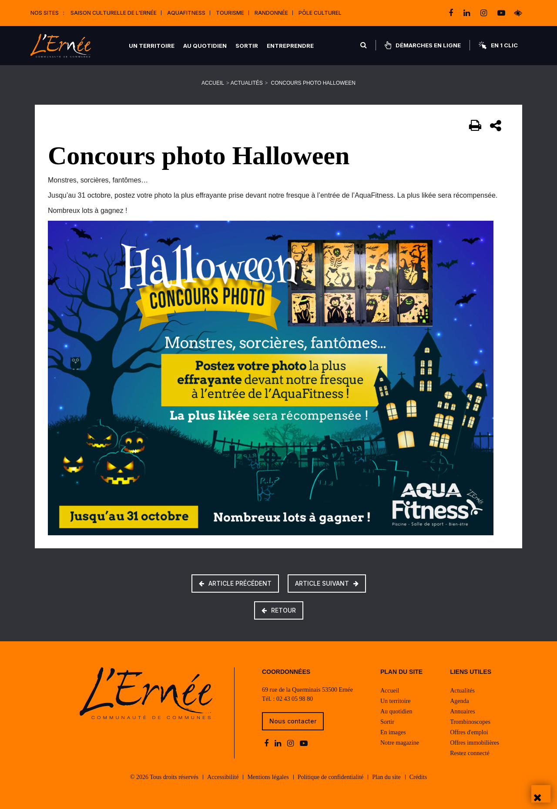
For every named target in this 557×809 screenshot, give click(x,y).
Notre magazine (399, 742)
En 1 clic (498, 45)
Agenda (459, 701)
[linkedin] (467, 13)
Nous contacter (292, 721)
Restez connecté (470, 753)
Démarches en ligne (423, 45)
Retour (279, 610)
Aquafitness (186, 13)
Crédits (418, 777)
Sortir (246, 45)
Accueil (212, 83)
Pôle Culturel (320, 13)
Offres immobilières (474, 742)
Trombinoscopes (470, 722)
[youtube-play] (501, 13)
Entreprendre (290, 45)
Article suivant (327, 583)
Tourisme (230, 13)
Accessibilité (222, 777)
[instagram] (484, 13)
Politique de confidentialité (331, 777)
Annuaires (462, 711)
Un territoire (151, 45)
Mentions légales (268, 777)
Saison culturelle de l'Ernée (113, 13)
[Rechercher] (363, 45)
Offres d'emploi (469, 732)
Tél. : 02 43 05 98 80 (287, 699)
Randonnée (271, 13)
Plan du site (386, 777)
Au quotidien (205, 45)
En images (393, 732)
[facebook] (452, 13)
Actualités (247, 83)
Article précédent (235, 583)
